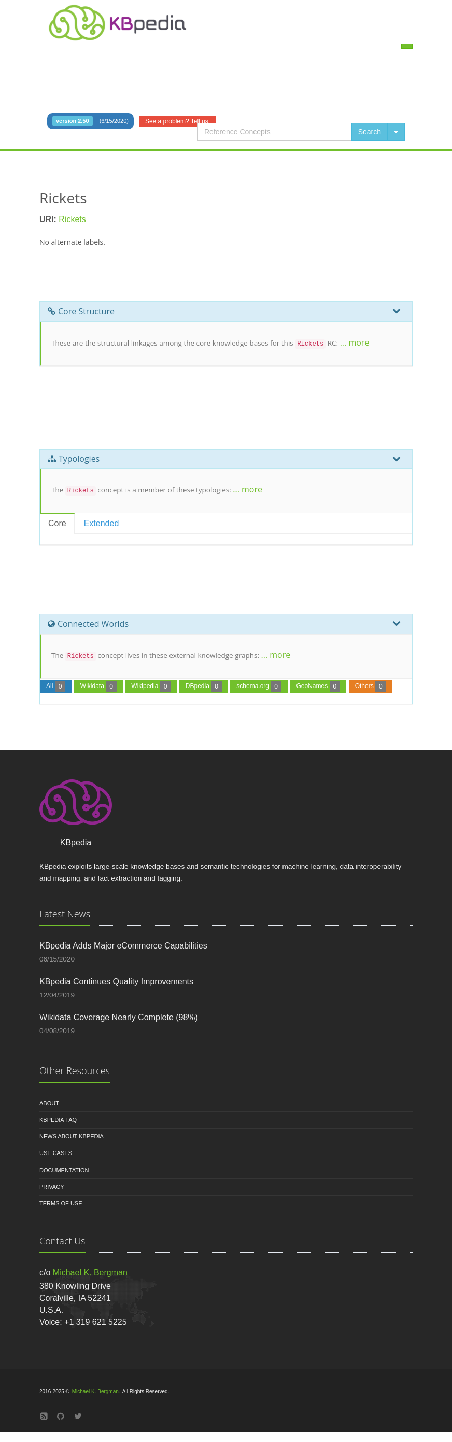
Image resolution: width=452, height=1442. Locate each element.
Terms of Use (60, 1203)
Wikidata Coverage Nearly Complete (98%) (118, 1017)
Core (57, 523)
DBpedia (204, 686)
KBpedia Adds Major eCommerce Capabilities (123, 945)
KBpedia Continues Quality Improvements (116, 981)
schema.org (258, 686)
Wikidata (98, 686)
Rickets (72, 219)
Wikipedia (151, 686)
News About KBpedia (71, 1136)
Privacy (51, 1187)
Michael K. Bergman (90, 1272)
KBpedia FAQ (58, 1120)
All (55, 686)
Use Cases (55, 1153)
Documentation (64, 1170)
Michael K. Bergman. (96, 1391)
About (49, 1103)
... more (355, 342)
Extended (101, 523)
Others (370, 686)
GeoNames (318, 686)
